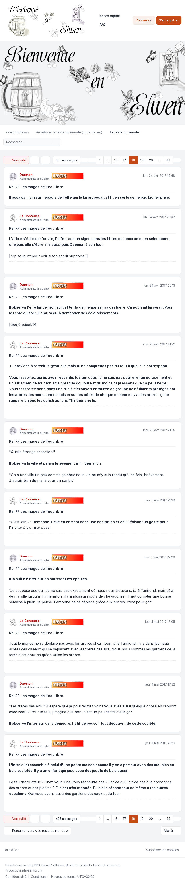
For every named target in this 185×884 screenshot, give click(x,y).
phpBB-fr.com (32, 870)
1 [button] (99, 160)
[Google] (32, 850)
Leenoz (114, 865)
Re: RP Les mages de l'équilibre (36, 187)
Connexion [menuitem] (144, 20)
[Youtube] (29, 850)
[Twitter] (25, 850)
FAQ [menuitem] (99, 25)
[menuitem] (107, 16)
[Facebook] (22, 850)
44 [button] (168, 160)
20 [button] (151, 160)
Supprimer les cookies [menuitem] (159, 850)
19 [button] (142, 160)
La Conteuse (30, 216)
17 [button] (124, 160)
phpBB (33, 865)
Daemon (26, 175)
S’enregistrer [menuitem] (169, 20)
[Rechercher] (48, 142)
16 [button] (115, 160)
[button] (92, 160)
